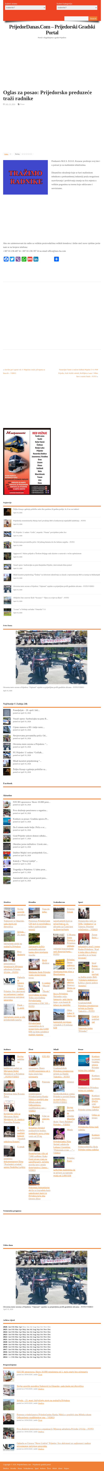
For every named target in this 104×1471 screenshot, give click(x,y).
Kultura (43, 1468)
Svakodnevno (28, 1468)
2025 (5, 1329)
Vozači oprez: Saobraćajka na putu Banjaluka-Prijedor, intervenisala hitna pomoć (42, 565)
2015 (5, 1354)
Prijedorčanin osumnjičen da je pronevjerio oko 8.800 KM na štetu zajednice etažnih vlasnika (39, 1029)
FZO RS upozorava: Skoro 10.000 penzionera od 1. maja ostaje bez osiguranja (52, 1371)
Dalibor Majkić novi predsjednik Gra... (30, 852)
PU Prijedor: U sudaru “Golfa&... (28, 752)
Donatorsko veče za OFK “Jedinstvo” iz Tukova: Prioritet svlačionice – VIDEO (88, 925)
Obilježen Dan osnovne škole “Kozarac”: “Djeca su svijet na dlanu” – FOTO (41, 598)
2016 (5, 1352)
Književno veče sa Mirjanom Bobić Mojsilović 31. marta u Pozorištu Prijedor (14, 1117)
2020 (5, 1342)
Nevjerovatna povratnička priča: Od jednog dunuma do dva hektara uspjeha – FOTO (43, 542)
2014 (5, 1357)
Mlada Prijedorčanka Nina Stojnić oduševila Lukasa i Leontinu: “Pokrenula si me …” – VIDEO (63, 1141)
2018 (5, 1347)
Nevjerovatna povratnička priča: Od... (30, 735)
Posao (22, 104)
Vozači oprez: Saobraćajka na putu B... (30, 718)
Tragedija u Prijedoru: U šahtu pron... (30, 869)
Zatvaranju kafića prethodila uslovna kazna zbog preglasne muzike (38, 950)
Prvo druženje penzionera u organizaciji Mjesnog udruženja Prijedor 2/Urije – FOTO (55, 1429)
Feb (12, 1327)
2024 (5, 1332)
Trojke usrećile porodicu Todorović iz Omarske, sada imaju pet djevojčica (50, 1386)
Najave (66, 1468)
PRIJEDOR (52, 1227)
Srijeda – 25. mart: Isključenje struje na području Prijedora (43, 1400)
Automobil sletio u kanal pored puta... (30, 878)
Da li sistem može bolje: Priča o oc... (29, 827)
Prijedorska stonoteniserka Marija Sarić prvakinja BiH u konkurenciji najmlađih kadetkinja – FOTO (49, 521)
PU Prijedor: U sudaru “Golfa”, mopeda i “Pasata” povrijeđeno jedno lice (39, 532)
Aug (34, 1329)
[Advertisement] (53, 65)
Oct (41, 1329)
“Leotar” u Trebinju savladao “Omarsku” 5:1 (29, 609)
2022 (5, 1337)
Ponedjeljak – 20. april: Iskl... (26, 710)
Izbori (60, 1468)
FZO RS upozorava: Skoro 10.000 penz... (32, 802)
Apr (20, 1327)
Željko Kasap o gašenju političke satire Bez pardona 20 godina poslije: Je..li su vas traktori (46, 509)
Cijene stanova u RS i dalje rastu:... (29, 727)
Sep (38, 1329)
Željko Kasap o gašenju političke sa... (30, 769)
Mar (16, 1327)
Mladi (54, 1468)
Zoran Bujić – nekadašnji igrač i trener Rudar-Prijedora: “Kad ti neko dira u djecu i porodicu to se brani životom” (89, 946)
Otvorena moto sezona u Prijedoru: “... (30, 744)
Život (40, 1374)
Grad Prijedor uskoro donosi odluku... (30, 835)
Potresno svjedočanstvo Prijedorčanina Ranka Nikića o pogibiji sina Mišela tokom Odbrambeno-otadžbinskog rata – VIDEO (39, 1096)
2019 (5, 1344)
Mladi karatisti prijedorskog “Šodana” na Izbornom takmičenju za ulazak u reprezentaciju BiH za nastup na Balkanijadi (56, 575)
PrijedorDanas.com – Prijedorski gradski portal (52, 30)
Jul (31, 1329)
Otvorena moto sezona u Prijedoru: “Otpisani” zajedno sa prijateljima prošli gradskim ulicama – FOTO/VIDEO (53, 586)
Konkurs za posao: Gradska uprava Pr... (31, 819)
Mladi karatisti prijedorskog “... (27, 761)
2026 (5, 1327)
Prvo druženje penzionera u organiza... (30, 810)
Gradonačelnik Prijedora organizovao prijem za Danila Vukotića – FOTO (88, 1006)
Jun (28, 1329)
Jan (9, 1327)
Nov (45, 1329)
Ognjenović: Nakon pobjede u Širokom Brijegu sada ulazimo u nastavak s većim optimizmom (47, 554)
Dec (49, 1329)
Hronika (13, 1468)
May (24, 1329)
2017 (5, 1349)
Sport (37, 1468)
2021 (5, 1339)
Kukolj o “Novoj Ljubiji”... (25, 861)
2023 (5, 1334)
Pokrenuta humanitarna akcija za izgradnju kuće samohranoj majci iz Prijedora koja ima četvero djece (40, 1193)
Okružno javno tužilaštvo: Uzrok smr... (30, 844)
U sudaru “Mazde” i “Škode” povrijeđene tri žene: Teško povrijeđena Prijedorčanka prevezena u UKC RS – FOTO (39, 994)
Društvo (41, 1389)
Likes (8, 154)
